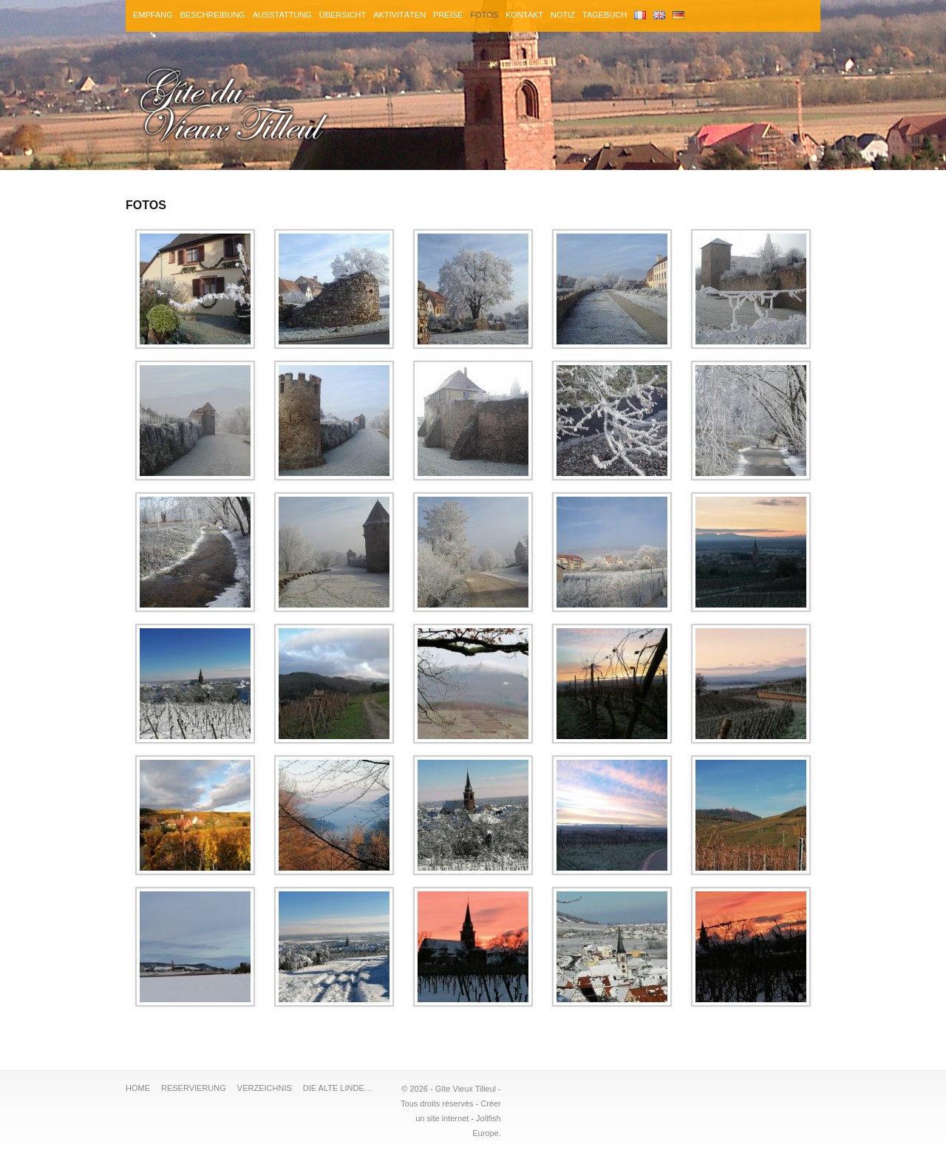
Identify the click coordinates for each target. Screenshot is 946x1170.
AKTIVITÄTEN (400, 14)
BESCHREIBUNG (212, 14)
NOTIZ (563, 14)
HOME (138, 1088)
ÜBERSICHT (343, 14)
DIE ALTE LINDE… (337, 1088)
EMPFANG (153, 14)
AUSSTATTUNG (282, 14)
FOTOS (485, 14)
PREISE (448, 14)
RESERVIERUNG (193, 1088)
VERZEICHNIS (264, 1088)
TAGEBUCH (605, 14)
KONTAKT (525, 14)
